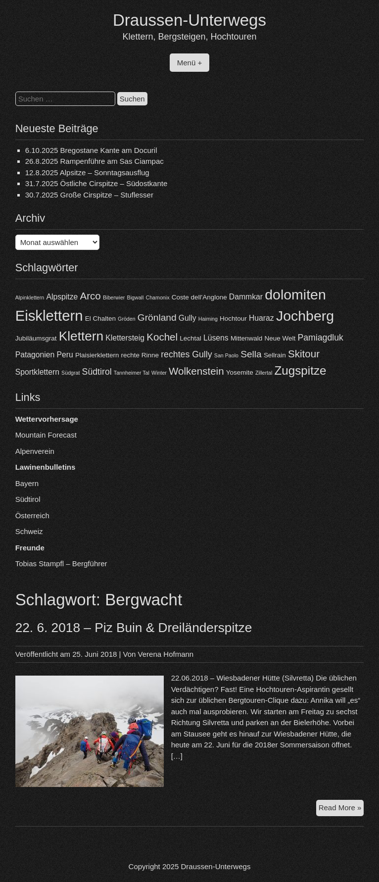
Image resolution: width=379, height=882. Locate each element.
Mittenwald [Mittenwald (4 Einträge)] (246, 338)
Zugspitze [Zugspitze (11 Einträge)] (300, 370)
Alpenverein (34, 451)
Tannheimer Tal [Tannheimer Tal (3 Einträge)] (131, 373)
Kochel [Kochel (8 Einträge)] (162, 337)
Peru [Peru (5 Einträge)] (65, 354)
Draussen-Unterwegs (189, 20)
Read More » (341, 809)
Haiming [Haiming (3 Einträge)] (208, 319)
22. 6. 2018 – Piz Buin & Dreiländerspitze (133, 627)
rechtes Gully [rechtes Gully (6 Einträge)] (186, 354)
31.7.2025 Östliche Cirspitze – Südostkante (96, 183)
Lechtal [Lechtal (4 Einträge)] (190, 338)
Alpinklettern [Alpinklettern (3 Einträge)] (30, 297)
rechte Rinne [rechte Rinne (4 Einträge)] (140, 355)
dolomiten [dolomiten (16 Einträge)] (295, 294)
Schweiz (29, 531)
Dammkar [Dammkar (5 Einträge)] (246, 297)
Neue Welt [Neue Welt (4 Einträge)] (280, 338)
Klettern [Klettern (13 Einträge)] (81, 336)
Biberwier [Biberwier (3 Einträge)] (114, 297)
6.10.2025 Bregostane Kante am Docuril (91, 150)
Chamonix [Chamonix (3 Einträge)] (157, 297)
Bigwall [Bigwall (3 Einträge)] (135, 297)
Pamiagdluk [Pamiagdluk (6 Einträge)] (320, 338)
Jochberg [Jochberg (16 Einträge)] (305, 316)
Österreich (32, 515)
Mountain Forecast (46, 435)
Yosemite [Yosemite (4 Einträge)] (239, 372)
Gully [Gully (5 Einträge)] (187, 318)
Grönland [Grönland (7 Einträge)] (157, 317)
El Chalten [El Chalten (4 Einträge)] (100, 318)
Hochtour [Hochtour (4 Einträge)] (233, 318)
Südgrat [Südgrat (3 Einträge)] (70, 373)
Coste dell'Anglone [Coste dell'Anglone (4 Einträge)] (199, 297)
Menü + (189, 62)
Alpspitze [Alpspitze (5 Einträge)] (62, 297)
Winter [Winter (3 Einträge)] (159, 373)
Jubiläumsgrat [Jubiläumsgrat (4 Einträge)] (36, 338)
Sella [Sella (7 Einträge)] (251, 354)
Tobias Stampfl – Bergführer (61, 563)
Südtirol (28, 499)
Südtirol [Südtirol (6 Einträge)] (97, 372)
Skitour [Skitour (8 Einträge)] (304, 353)
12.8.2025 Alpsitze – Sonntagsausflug (87, 172)
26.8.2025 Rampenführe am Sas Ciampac (94, 161)
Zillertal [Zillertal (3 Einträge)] (263, 373)
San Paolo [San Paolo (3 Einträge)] (226, 355)
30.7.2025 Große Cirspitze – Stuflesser (89, 195)
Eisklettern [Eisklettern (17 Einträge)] (49, 315)
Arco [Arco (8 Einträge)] (90, 295)
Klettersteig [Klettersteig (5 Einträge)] (124, 338)
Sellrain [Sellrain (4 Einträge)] (275, 355)
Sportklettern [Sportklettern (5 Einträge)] (37, 372)
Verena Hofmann (166, 654)
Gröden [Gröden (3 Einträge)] (127, 319)
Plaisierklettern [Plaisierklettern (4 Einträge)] (97, 355)
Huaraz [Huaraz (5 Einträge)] (261, 318)
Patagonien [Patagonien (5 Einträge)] (35, 354)
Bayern (27, 483)
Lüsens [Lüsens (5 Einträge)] (216, 338)
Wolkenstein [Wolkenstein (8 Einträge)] (196, 371)
